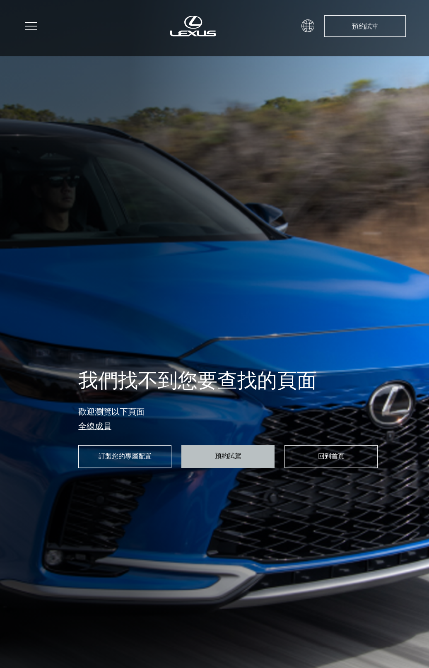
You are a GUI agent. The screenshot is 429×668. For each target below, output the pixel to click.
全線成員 (94, 426)
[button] (307, 25)
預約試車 (365, 26)
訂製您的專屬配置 (125, 456)
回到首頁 (331, 456)
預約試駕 (228, 455)
